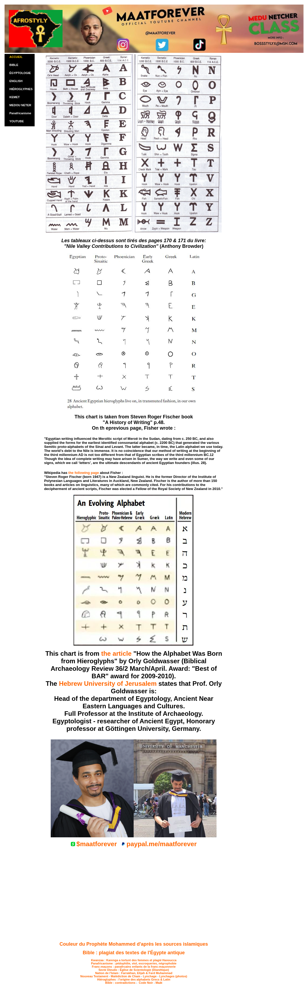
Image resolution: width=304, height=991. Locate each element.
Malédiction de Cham (125, 976)
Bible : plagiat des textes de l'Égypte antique (134, 952)
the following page (83, 473)
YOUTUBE (16, 121)
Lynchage (150, 976)
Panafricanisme (20, 113)
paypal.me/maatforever (162, 844)
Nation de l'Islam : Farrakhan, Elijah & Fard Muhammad (133, 973)
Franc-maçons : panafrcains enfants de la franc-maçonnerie (133, 966)
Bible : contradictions (120, 982)
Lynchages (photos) (173, 976)
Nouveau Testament (94, 976)
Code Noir (145, 982)
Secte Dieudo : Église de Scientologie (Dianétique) (133, 969)
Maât (159, 982)
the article (116, 653)
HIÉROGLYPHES (20, 89)
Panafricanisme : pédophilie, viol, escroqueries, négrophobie (133, 963)
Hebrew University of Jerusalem (108, 683)
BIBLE (13, 65)
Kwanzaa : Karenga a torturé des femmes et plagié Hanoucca (134, 960)
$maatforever (96, 844)
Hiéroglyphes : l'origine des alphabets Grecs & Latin (133, 979)
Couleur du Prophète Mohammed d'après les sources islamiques (134, 944)
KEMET (14, 97)
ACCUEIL (16, 56)
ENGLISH (16, 81)
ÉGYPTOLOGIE (20, 73)
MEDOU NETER (20, 105)
